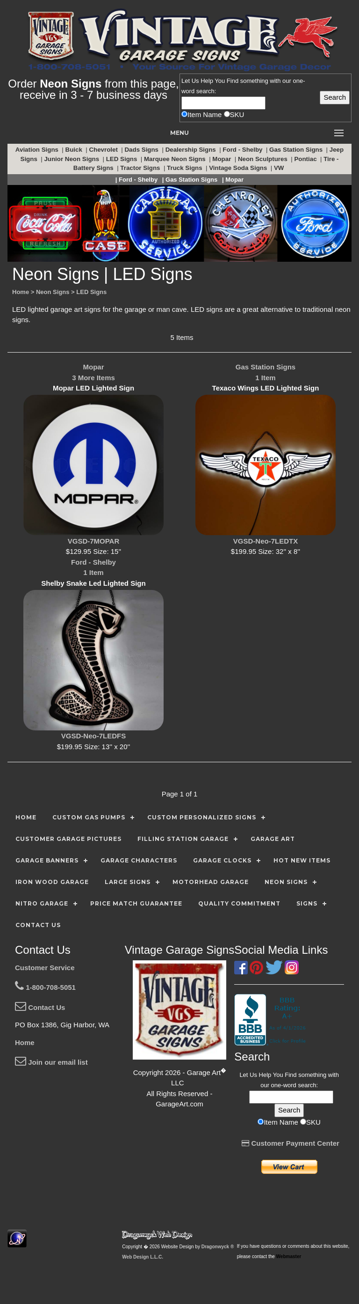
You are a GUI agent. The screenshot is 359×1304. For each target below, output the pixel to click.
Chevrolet (104, 149)
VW (280, 167)
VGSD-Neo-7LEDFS (93, 736)
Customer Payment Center (290, 1143)
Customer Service (45, 968)
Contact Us (40, 1007)
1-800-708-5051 (45, 987)
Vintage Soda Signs (239, 167)
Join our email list (51, 1062)
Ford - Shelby (243, 149)
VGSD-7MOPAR (94, 541)
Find (232, 80)
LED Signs (122, 158)
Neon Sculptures (263, 158)
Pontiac (306, 158)
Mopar (222, 158)
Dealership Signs (191, 149)
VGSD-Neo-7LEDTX (265, 541)
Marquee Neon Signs (176, 158)
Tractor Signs (141, 167)
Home (25, 1042)
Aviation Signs (37, 149)
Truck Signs (185, 167)
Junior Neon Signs (72, 158)
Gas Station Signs (296, 149)
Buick (74, 149)
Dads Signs (142, 149)
